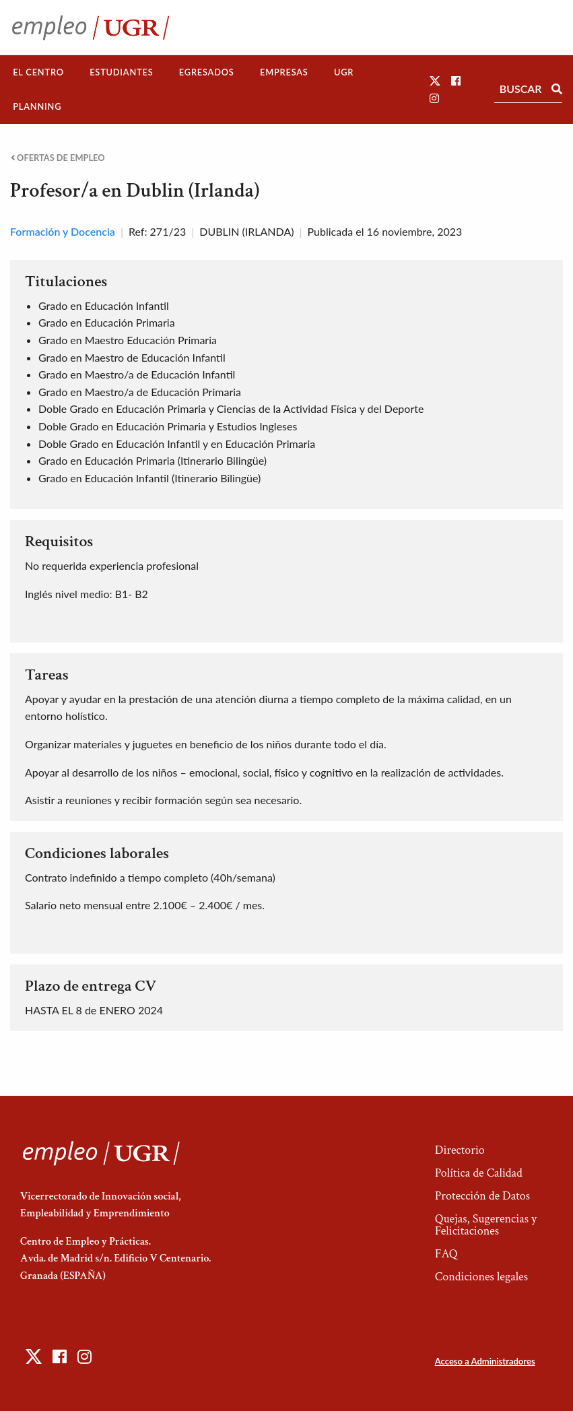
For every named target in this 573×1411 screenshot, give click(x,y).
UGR (343, 72)
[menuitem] (38, 72)
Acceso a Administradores (485, 1361)
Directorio (460, 1150)
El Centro (38, 72)
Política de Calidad (479, 1173)
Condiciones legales (481, 1276)
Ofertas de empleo (58, 158)
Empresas (284, 72)
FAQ (446, 1253)
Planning (37, 106)
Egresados (206, 72)
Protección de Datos (482, 1196)
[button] (435, 80)
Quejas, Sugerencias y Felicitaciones (486, 1225)
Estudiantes (121, 72)
